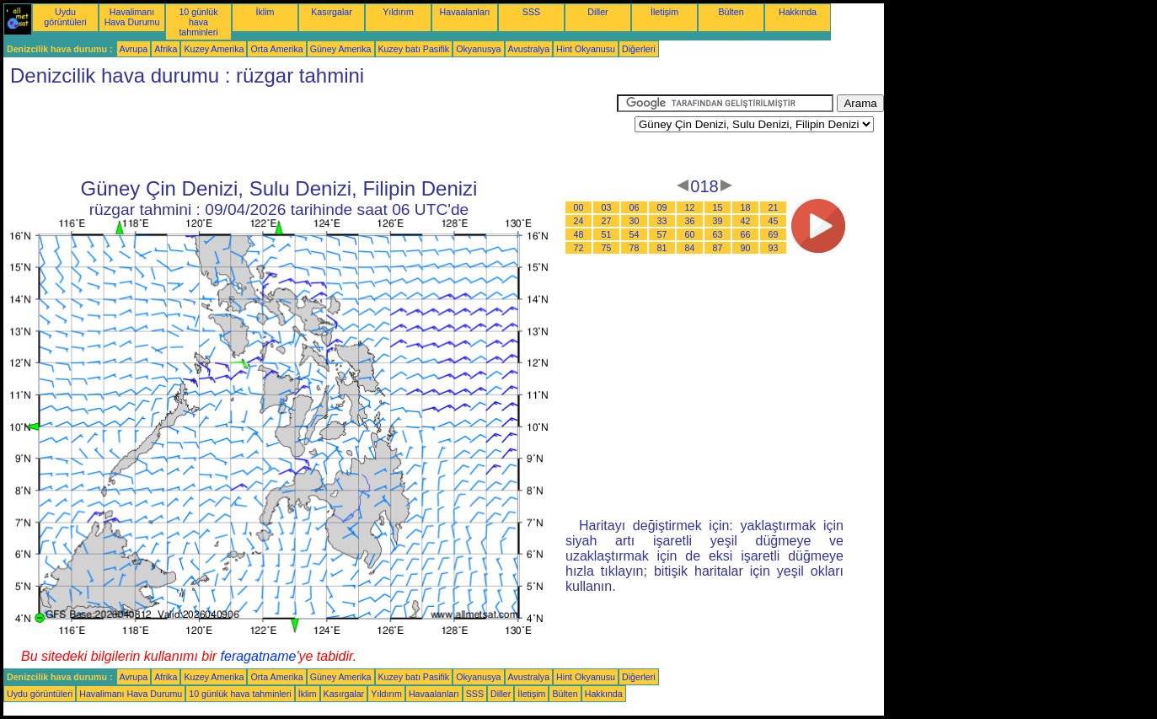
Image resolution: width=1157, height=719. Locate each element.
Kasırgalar (331, 12)
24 (579, 221)
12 (690, 207)
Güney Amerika (341, 49)
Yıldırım (398, 12)
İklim (265, 12)
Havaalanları (465, 12)
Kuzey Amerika (214, 49)
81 (662, 248)
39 (718, 221)
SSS (531, 12)
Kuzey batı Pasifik (414, 49)
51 (607, 234)
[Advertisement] (310, 132)
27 (607, 221)
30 (634, 221)
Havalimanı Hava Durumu (132, 17)
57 (662, 234)
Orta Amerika (276, 49)
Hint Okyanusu (585, 49)
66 (746, 234)
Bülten (730, 12)
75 (607, 248)
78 (634, 248)
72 (579, 248)
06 (634, 207)
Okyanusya (478, 49)
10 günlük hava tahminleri (198, 22)
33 (662, 221)
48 (579, 234)
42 (746, 221)
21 (774, 207)
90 (746, 248)
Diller (597, 12)
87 (718, 248)
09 (662, 207)
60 (690, 234)
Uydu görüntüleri (65, 17)
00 (579, 207)
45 (774, 221)
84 (690, 248)
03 (607, 207)
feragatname (259, 656)
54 (634, 234)
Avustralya (529, 49)
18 (746, 207)
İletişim (664, 12)
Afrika (165, 49)
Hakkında (798, 12)
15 (718, 207)
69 (774, 234)
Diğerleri (639, 49)
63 (718, 234)
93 (774, 248)
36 (690, 221)
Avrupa (134, 49)
